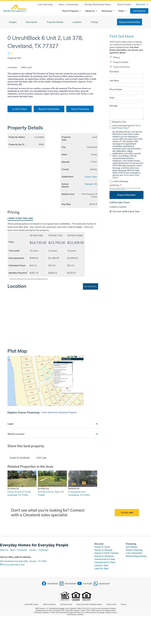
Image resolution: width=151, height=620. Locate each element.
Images (13, 22)
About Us (4, 550)
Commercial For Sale (104, 559)
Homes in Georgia (103, 550)
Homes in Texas (102, 547)
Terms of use (111, 604)
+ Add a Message (120, 181)
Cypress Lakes (90, 176)
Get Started (139, 11)
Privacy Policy (122, 128)
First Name (114, 71)
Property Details (55, 22)
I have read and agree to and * (126, 126)
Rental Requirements (136, 556)
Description (31, 22)
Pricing (94, 22)
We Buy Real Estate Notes (97, 4)
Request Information (129, 22)
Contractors (43, 550)
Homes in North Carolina (106, 553)
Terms (138, 125)
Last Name (114, 80)
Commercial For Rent (104, 562)
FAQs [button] (122, 11)
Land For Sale (101, 565)
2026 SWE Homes (31, 604)
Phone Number (116, 89)
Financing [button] (107, 11)
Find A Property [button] (70, 11)
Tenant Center (124, 4)
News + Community (68, 4)
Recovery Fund (66, 604)
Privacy (123, 604)
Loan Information (134, 553)
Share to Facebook (20, 458)
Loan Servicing (45, 4)
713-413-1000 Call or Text (125, 211)
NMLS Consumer (49, 604)
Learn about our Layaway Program (59, 412)
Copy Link (41, 458)
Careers (32, 550)
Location (77, 22)
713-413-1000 (127, 512)
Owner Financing (80, 109)
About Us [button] (90, 11)
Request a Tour (119, 122)
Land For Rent (101, 568)
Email (112, 97)
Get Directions (90, 286)
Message (113, 106)
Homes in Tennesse (104, 556)
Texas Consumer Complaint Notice (89, 604)
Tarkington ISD (90, 184)
